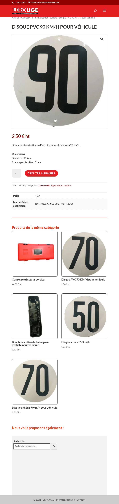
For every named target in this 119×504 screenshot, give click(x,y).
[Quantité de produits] (16, 173)
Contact (81, 499)
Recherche (19, 441)
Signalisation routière (46, 17)
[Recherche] (54, 446)
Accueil (15, 17)
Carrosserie (27, 17)
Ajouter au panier (41, 173)
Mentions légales (65, 499)
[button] (102, 39)
